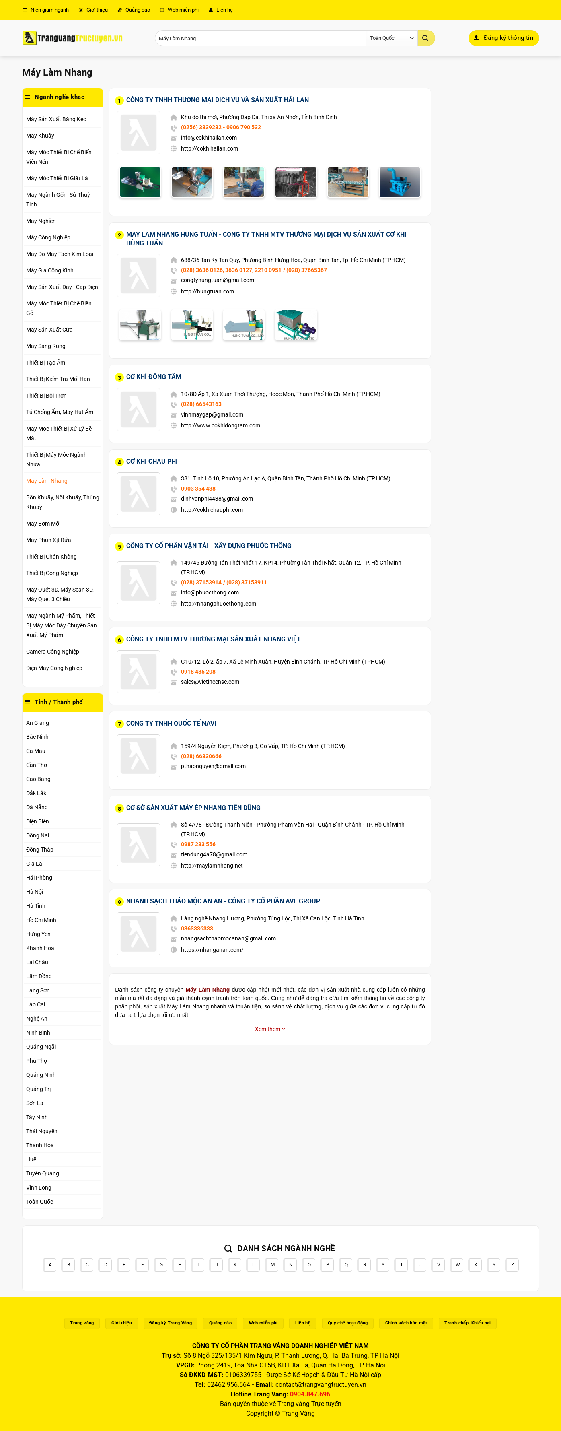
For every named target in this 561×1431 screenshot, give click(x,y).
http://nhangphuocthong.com (218, 603)
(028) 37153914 (201, 582)
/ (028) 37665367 (305, 270)
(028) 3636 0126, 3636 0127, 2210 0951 (231, 270)
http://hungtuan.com (207, 291)
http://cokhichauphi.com (212, 510)
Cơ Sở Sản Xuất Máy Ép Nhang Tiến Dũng (193, 808)
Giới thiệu (93, 10)
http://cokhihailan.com (209, 148)
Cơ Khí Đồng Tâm (153, 377)
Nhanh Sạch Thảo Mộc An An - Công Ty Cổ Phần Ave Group (223, 901)
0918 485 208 (198, 671)
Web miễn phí (179, 10)
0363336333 (197, 928)
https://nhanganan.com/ (212, 949)
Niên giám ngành (45, 10)
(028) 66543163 (201, 404)
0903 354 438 (198, 488)
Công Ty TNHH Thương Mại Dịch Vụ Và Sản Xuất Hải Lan (217, 100)
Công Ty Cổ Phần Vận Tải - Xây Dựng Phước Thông (209, 546)
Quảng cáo (133, 10)
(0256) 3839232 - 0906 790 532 (221, 127)
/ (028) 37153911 (245, 582)
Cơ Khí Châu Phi (152, 461)
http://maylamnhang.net (212, 865)
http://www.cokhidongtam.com (220, 425)
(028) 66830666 (201, 756)
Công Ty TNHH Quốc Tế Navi (171, 723)
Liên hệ (220, 10)
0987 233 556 (198, 844)
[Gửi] (426, 38)
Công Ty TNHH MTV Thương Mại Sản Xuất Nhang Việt (213, 639)
